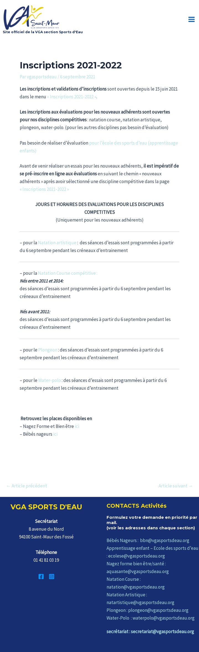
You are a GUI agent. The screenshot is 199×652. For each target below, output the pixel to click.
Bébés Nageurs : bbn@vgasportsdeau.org (148, 540)
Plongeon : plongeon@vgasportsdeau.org (147, 610)
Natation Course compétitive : (67, 273)
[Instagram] (52, 576)
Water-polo (49, 380)
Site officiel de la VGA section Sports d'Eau (43, 32)
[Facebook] (41, 576)
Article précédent (26, 486)
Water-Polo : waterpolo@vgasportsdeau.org (151, 618)
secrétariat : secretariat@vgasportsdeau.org (150, 631)
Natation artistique (57, 243)
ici (77, 426)
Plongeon (47, 350)
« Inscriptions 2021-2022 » (71, 97)
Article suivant (176, 486)
